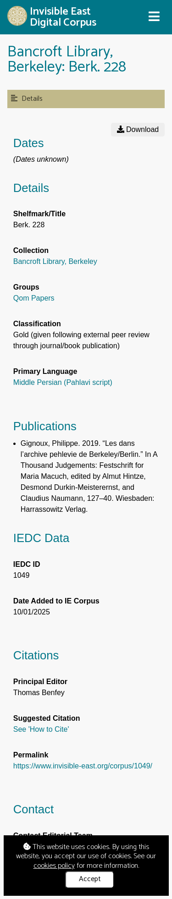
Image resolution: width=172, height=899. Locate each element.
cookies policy (54, 866)
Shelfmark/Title (39, 214)
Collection (31, 250)
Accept (90, 879)
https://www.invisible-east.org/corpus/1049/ (82, 766)
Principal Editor (40, 681)
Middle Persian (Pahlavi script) (62, 382)
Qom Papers (34, 298)
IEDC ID (26, 564)
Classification (37, 324)
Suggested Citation (46, 718)
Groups (26, 287)
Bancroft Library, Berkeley (55, 261)
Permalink (30, 755)
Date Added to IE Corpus (56, 601)
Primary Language (45, 371)
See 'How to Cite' (41, 729)
